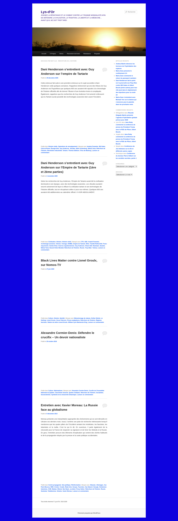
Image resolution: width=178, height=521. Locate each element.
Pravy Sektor (80, 489)
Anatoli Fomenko (93, 242)
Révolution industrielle (54, 150)
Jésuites (72, 148)
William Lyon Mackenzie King (77, 322)
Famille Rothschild (96, 244)
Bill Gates (102, 146)
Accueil (43, 53)
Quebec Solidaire (74, 392)
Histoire (59, 242)
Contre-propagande (54, 485)
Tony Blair (88, 248)
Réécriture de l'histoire (71, 248)
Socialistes (99, 392)
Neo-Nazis (66, 489)
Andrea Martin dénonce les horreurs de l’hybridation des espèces (126, 66)
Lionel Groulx (51, 320)
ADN (85, 242)
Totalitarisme (52, 491)
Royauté (97, 53)
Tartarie (65, 150)
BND (52, 487)
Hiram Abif (88, 246)
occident (72, 489)
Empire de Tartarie (79, 244)
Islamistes (44, 489)
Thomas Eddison (73, 150)
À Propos (53, 53)
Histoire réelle (52, 146)
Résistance (87, 53)
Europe (75, 487)
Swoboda (44, 491)
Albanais (93, 485)
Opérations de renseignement (67, 146)
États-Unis (68, 487)
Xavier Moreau (67, 491)
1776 (82, 242)
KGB (49, 489)
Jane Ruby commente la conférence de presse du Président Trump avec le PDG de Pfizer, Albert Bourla (126, 127)
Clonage (64, 244)
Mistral (59, 489)
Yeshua (94, 248)
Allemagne (99, 485)
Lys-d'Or (48, 12)
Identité (62, 318)
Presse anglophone (73, 320)
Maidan (54, 489)
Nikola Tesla (92, 148)
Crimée (56, 487)
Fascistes (81, 487)
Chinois (58, 244)
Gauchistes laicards (61, 392)
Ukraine (59, 491)
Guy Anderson (64, 148)
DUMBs (70, 244)
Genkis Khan (53, 246)
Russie (82, 248)
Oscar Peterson (61, 320)
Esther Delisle (95, 318)
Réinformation (75, 485)
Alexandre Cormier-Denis (80, 390)
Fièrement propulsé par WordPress (89, 513)
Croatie (62, 487)
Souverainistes (46, 394)
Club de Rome (45, 148)
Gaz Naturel (89, 487)
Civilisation (52, 242)
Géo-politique (66, 485)
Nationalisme (58, 390)
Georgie (95, 487)
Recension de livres (73, 53)
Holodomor (102, 487)
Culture (50, 318)
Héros (61, 53)
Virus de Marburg (85, 150)
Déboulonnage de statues (82, 318)
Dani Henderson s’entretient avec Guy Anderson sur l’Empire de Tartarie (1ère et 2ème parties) (68, 167)
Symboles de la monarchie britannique (63, 394)
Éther (87, 244)
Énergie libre (55, 148)
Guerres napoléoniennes (66, 246)
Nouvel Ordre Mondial (56, 248)
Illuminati (96, 246)
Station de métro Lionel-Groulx (57, 322)
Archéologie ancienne (48, 244)
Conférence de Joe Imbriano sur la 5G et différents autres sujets (125, 148)
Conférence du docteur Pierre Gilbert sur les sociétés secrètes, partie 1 (126, 156)
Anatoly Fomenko (92, 146)
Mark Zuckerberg (81, 148)
